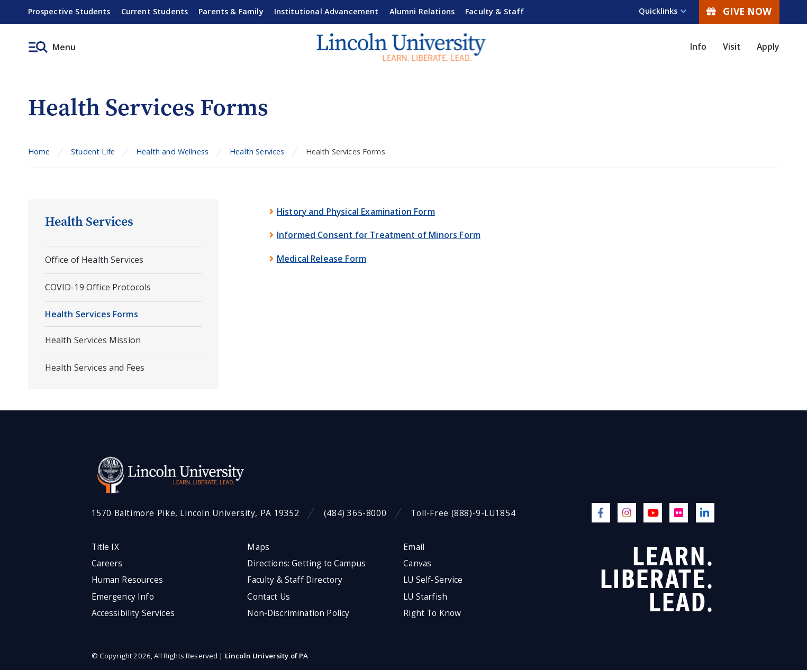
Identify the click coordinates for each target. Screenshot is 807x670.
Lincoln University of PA (267, 655)
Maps (258, 547)
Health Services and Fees (95, 367)
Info (698, 46)
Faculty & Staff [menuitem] (494, 11)
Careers (107, 563)
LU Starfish (425, 596)
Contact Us (268, 596)
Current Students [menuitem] (154, 11)
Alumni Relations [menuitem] (422, 11)
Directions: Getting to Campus (306, 563)
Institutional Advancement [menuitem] (326, 11)
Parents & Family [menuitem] (231, 11)
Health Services (257, 151)
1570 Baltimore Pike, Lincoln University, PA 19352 (196, 513)
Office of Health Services (94, 259)
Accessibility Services (133, 613)
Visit (732, 46)
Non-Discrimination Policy (298, 613)
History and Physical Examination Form (356, 211)
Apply (768, 46)
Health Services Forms (91, 314)
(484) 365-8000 (355, 513)
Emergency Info (123, 596)
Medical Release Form (321, 258)
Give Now (739, 11)
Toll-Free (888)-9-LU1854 (463, 513)
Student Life (93, 151)
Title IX (105, 547)
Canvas (417, 563)
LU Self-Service (433, 579)
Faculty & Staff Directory (294, 579)
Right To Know (432, 613)
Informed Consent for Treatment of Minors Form (378, 235)
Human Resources (127, 579)
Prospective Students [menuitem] (69, 11)
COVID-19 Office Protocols (98, 287)
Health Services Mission (93, 340)
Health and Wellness (172, 151)
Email (413, 547)
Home (39, 151)
